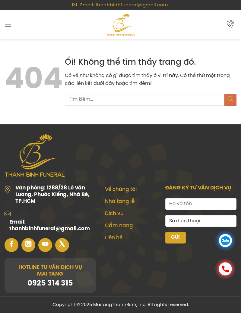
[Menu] (8, 24)
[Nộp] (230, 99)
